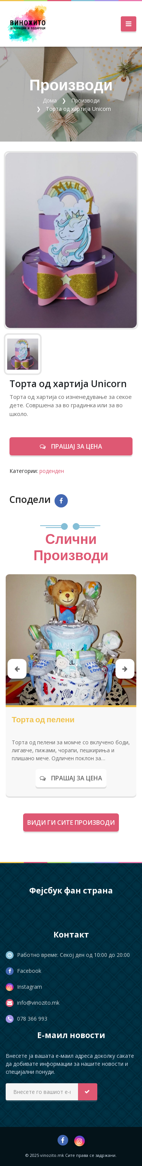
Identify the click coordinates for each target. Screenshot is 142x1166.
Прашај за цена (71, 446)
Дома (50, 100)
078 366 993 (32, 1018)
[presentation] (17, 669)
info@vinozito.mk (38, 1002)
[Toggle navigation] (128, 24)
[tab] (23, 354)
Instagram (29, 986)
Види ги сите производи (71, 822)
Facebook (29, 970)
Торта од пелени (43, 719)
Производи (85, 100)
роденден (51, 470)
